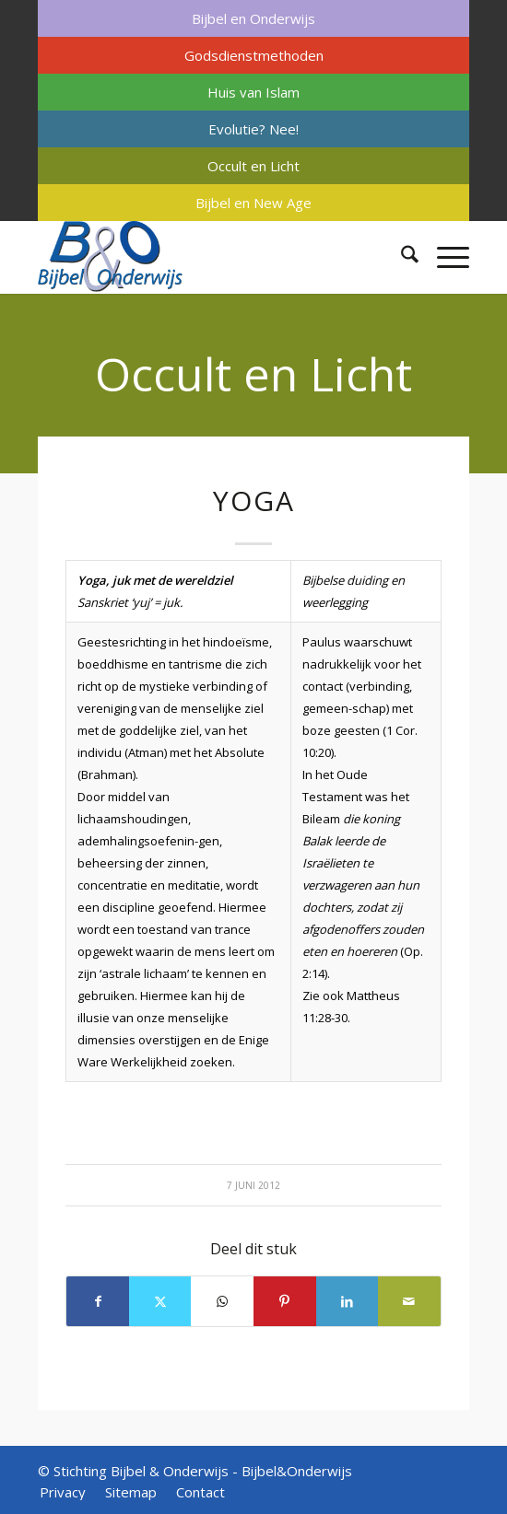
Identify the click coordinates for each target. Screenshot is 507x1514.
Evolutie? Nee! (253, 129)
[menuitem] (253, 18)
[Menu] (444, 257)
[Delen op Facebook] (97, 1301)
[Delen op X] (160, 1301)
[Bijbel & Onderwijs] (210, 257)
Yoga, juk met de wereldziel (155, 580)
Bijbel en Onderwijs (253, 18)
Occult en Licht (253, 166)
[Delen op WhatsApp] (222, 1301)
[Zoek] (401, 257)
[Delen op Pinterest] (285, 1301)
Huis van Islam (253, 92)
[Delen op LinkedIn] (347, 1301)
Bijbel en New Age (253, 202)
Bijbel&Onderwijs (297, 1471)
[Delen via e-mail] (409, 1301)
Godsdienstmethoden (254, 55)
